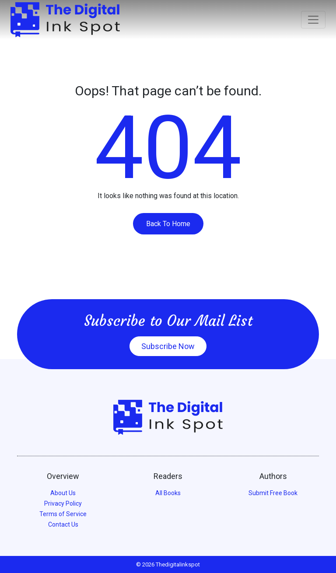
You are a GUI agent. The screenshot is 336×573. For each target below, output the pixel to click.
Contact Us (63, 524)
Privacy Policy (63, 503)
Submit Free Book (273, 492)
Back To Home (168, 224)
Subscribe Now (168, 346)
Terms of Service (63, 513)
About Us (63, 492)
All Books (168, 492)
